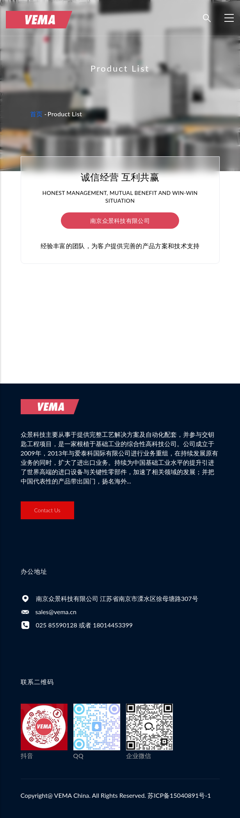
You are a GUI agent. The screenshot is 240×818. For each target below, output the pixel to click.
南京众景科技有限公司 (120, 220)
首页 (36, 113)
